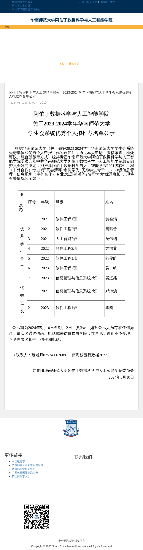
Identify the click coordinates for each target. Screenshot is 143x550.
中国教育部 (18, 461)
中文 (112, 1)
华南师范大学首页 (22, 1)
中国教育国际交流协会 (25, 472)
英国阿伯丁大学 (21, 476)
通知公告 (74, 63)
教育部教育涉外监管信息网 (27, 465)
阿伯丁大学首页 (21, 5)
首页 (61, 63)
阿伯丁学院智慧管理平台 (26, 9)
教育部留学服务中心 (23, 468)
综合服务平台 (89, 1)
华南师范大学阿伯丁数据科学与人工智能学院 (71, 20)
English (103, 1)
